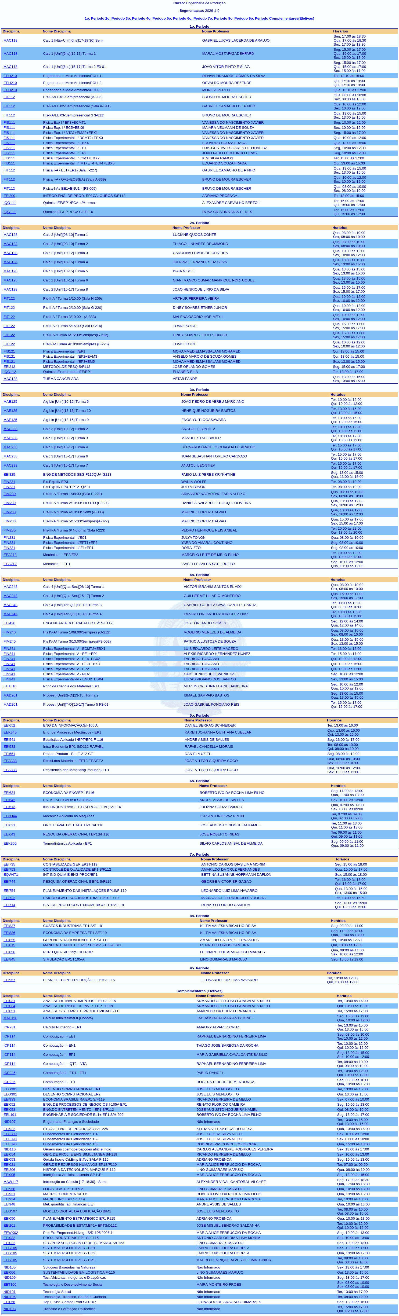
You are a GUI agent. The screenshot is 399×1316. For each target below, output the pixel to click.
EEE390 (10, 1134)
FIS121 (9, 351)
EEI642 (9, 800)
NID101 (9, 1292)
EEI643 (9, 834)
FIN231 (9, 482)
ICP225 (9, 1073)
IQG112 (9, 372)
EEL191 (9, 1115)
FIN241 (9, 649)
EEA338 (10, 761)
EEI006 (9, 1272)
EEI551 (9, 754)
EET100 (9, 1284)
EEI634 (9, 793)
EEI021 (9, 1165)
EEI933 (9, 1099)
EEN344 (10, 816)
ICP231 (9, 1027)
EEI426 (9, 623)
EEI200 (9, 196)
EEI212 (9, 367)
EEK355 (10, 843)
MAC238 (10, 429)
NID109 (9, 1277)
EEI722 (9, 898)
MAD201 (10, 695)
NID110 (9, 1149)
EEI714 (9, 905)
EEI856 (9, 952)
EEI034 (9, 1006)
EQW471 (10, 875)
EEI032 (9, 1238)
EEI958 (9, 1189)
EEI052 (9, 1104)
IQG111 (9, 203)
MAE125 (10, 401)
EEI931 (9, 1194)
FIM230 (9, 494)
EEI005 (9, 1175)
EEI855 (9, 940)
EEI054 (9, 1154)
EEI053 (9, 1159)
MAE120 (10, 1018)
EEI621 (9, 825)
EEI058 (9, 1110)
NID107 (9, 1122)
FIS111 (9, 122)
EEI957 (9, 980)
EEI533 (9, 747)
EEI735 (9, 864)
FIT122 (9, 298)
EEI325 (9, 474)
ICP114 (9, 1036)
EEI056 (9, 1302)
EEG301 (10, 1089)
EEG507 (10, 1211)
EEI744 (9, 881)
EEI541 (9, 740)
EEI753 (9, 869)
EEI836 (9, 933)
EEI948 (9, 1204)
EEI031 (9, 1001)
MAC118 (10, 40)
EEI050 (9, 1218)
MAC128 (10, 235)
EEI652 (9, 725)
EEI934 (9, 1199)
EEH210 (10, 76)
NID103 (9, 1309)
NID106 (9, 1297)
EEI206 (9, 1170)
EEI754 (9, 891)
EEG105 (10, 1248)
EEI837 (9, 926)
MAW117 (10, 1182)
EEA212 (10, 555)
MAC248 (10, 587)
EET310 (9, 686)
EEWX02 (10, 1233)
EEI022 (9, 1243)
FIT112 (9, 97)
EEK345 (10, 732)
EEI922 (9, 1129)
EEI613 (9, 807)
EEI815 (9, 945)
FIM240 (9, 632)
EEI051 (9, 1011)
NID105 (9, 1267)
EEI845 (9, 959)
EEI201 (9, 1225)
